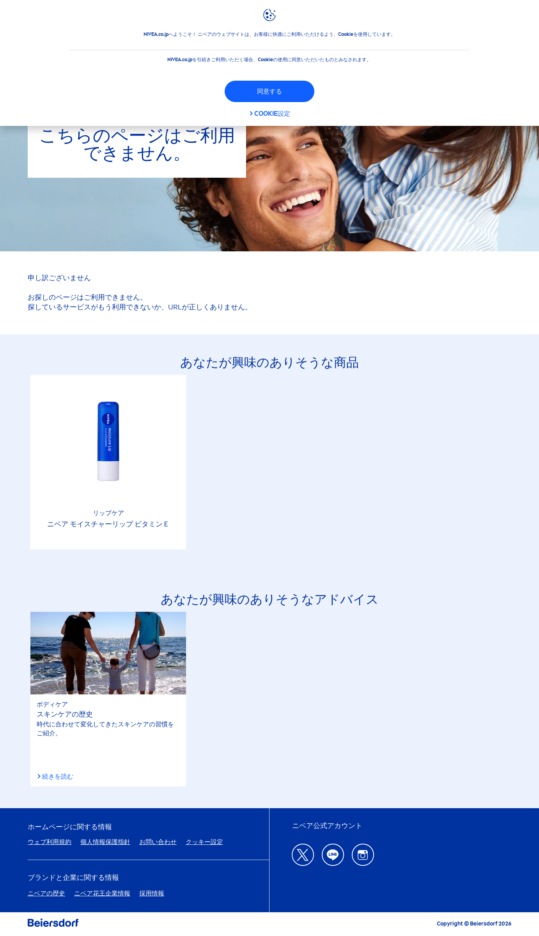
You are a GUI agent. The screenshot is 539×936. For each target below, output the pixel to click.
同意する (269, 91)
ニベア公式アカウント (327, 826)
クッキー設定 (204, 842)
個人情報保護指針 (105, 842)
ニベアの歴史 (46, 893)
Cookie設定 (272, 113)
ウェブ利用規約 (49, 842)
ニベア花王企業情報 (102, 893)
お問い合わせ (158, 842)
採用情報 (151, 893)
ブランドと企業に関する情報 (73, 878)
